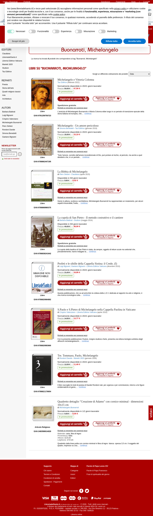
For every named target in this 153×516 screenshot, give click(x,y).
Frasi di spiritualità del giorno (98, 474)
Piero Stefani (7, 126)
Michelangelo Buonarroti (12, 122)
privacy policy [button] (120, 8)
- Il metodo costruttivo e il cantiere (90, 217)
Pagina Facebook (81, 490)
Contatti (47, 486)
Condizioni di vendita (52, 478)
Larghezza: (62, 440)
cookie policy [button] (59, 14)
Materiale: (61, 434)
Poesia (5, 84)
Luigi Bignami (7, 115)
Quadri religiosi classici (11, 92)
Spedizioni (48, 482)
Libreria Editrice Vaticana (12, 61)
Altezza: (61, 438)
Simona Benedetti (9, 133)
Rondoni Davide (8, 130)
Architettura (6, 99)
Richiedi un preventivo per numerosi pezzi (72, 108)
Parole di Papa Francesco (97, 471)
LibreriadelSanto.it (9, 57)
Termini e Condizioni (52, 474)
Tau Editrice (7, 72)
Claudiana (6, 54)
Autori (72, 474)
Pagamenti (57, 482)
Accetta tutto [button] (134, 41)
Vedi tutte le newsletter (11, 159)
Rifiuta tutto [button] (112, 41)
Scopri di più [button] (18, 41)
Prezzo (61, 88)
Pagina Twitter (87, 490)
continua (88, 114)
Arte (4, 95)
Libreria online (76, 514)
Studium (5, 68)
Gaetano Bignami (9, 137)
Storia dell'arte (8, 88)
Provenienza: (63, 436)
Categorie (74, 471)
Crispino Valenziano (10, 119)
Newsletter (9, 145)
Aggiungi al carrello (73, 98)
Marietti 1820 (7, 64)
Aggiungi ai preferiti (107, 98)
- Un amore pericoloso (78, 125)
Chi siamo (48, 471)
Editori (72, 478)
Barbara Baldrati (8, 112)
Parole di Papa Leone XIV (97, 466)
